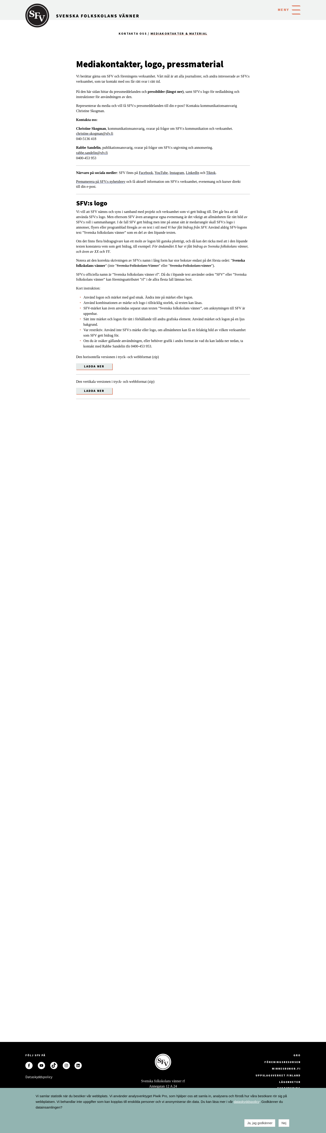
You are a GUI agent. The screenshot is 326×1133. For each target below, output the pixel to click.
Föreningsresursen (282, 1062)
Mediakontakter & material (179, 33)
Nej (283, 1123)
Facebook (146, 173)
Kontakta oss (133, 33)
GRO (297, 1055)
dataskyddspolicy (246, 1102)
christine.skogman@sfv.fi (94, 133)
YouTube (161, 173)
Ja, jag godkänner (259, 1123)
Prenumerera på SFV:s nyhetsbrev (100, 181)
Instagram (177, 173)
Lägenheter (290, 1082)
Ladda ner (94, 366)
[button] (296, 9)
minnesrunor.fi (286, 1068)
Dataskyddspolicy (29, 1077)
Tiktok (211, 173)
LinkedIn (192, 173)
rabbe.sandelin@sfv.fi (92, 153)
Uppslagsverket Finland (278, 1075)
